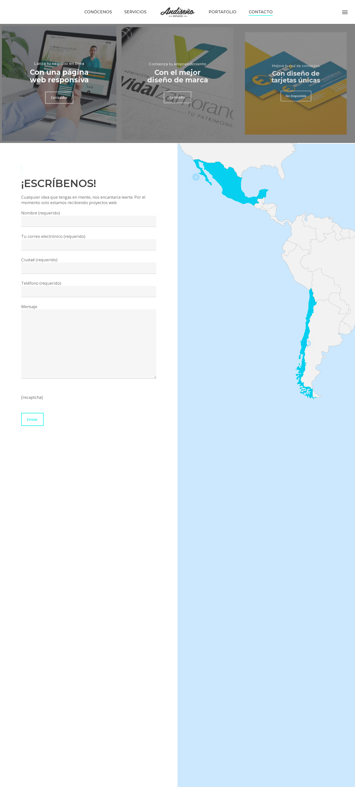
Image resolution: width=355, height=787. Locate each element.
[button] (345, 12)
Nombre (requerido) (88, 218)
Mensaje (88, 342)
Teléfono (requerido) (88, 288)
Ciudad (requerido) (88, 265)
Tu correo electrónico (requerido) (88, 241)
